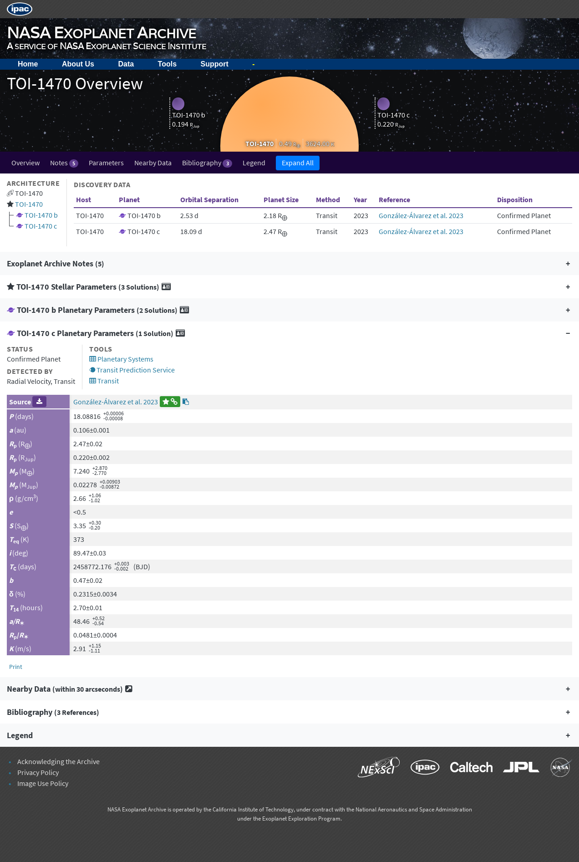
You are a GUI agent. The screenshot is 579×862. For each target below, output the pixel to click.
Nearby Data (153, 162)
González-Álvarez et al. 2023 (421, 215)
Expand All (298, 162)
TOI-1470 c (41, 225)
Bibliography (207, 163)
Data (126, 64)
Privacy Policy (38, 772)
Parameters (106, 162)
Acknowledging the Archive (58, 761)
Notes (64, 163)
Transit (104, 380)
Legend (254, 162)
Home (28, 64)
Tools (167, 64)
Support (215, 64)
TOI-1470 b (41, 214)
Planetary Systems (121, 358)
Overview (25, 162)
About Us (78, 64)
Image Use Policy (42, 783)
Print (15, 667)
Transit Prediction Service (132, 369)
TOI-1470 (29, 204)
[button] (289, 263)
